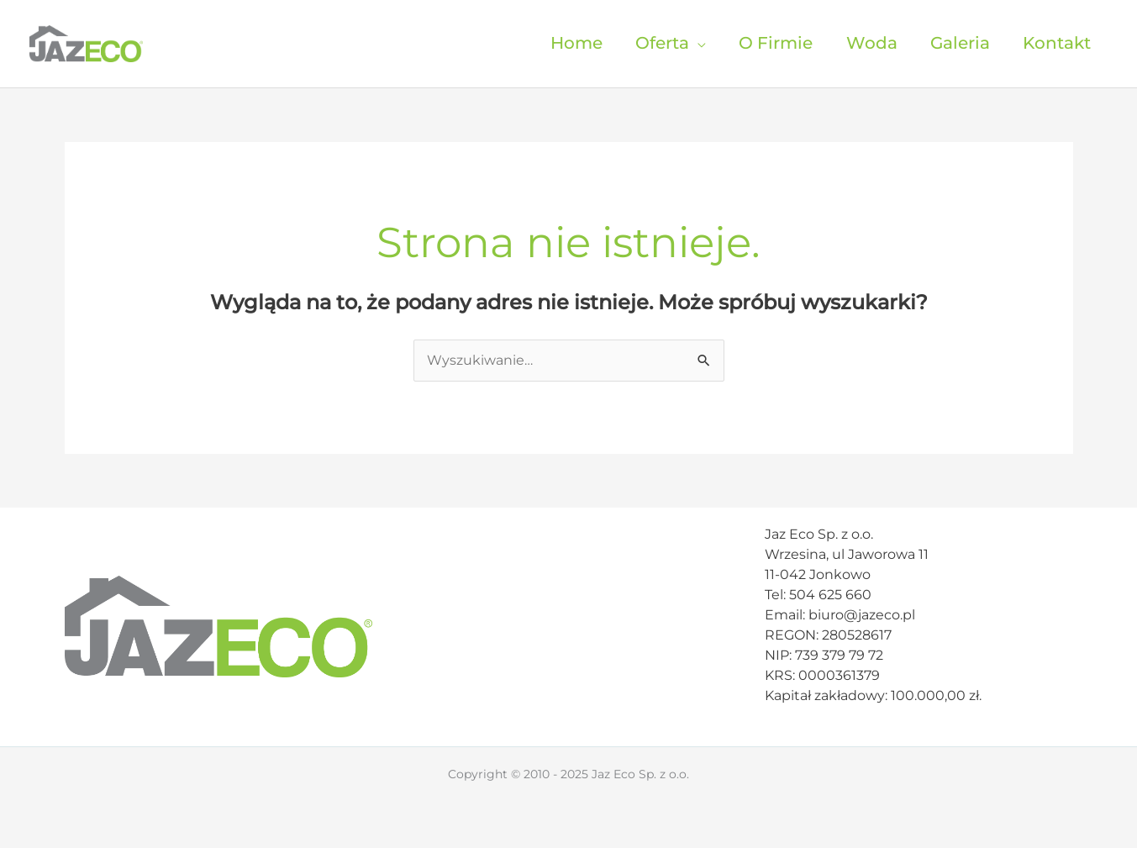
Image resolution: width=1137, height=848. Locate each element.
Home (576, 43)
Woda (871, 43)
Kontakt (1057, 43)
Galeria (960, 43)
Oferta (662, 43)
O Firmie (776, 43)
